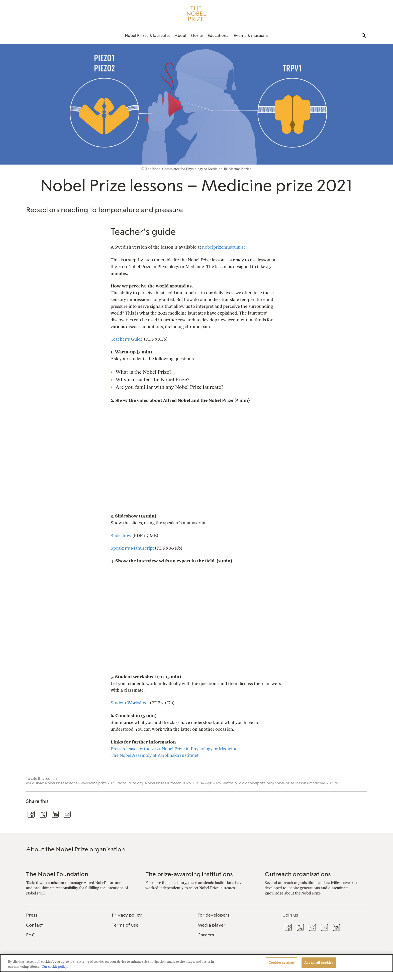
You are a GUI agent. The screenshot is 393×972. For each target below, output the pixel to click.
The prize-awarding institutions (189, 874)
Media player (212, 925)
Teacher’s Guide (127, 339)
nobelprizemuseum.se (224, 247)
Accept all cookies (318, 962)
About (180, 35)
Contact (34, 925)
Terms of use (125, 925)
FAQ (31, 935)
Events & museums (251, 35)
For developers (213, 915)
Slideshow (121, 535)
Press (31, 915)
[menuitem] (147, 35)
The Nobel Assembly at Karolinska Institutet (155, 755)
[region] (196, 963)
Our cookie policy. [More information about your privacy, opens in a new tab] (55, 966)
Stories (197, 35)
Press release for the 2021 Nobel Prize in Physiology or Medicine (174, 748)
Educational (219, 35)
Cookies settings (281, 962)
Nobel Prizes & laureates (147, 35)
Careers (206, 935)
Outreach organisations (298, 874)
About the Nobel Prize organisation (75, 849)
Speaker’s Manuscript (132, 548)
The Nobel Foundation (57, 874)
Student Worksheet (130, 702)
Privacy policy (127, 915)
